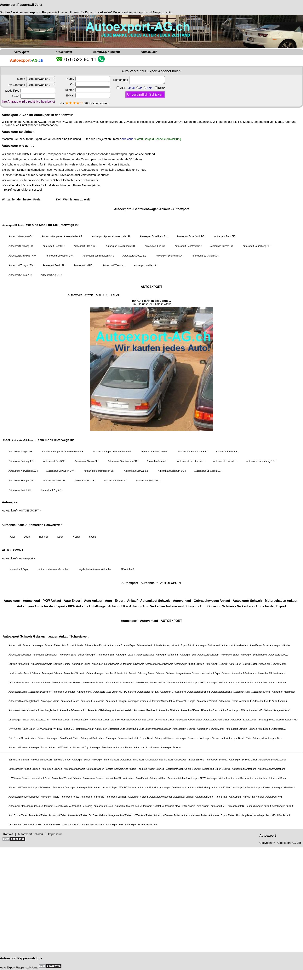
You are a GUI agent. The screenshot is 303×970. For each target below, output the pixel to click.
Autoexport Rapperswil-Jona (21, 4)
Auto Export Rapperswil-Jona (18, 967)
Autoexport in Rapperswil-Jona (44, 12)
